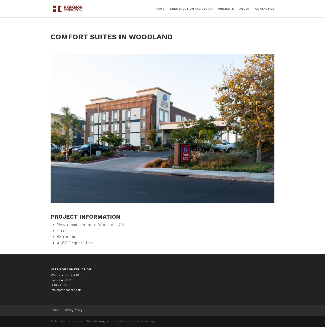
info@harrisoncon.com (66, 290)
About (244, 8)
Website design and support (105, 321)
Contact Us (264, 8)
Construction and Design (191, 8)
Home (159, 8)
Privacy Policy (72, 310)
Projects (226, 8)
